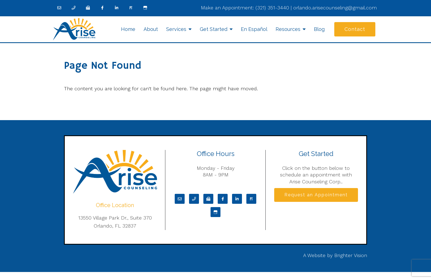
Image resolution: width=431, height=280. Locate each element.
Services (176, 29)
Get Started (213, 29)
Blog (319, 29)
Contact (354, 29)
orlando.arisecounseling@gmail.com (335, 7)
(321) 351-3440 (272, 7)
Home (128, 29)
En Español (254, 29)
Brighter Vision (350, 255)
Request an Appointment (316, 194)
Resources (288, 29)
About (151, 29)
